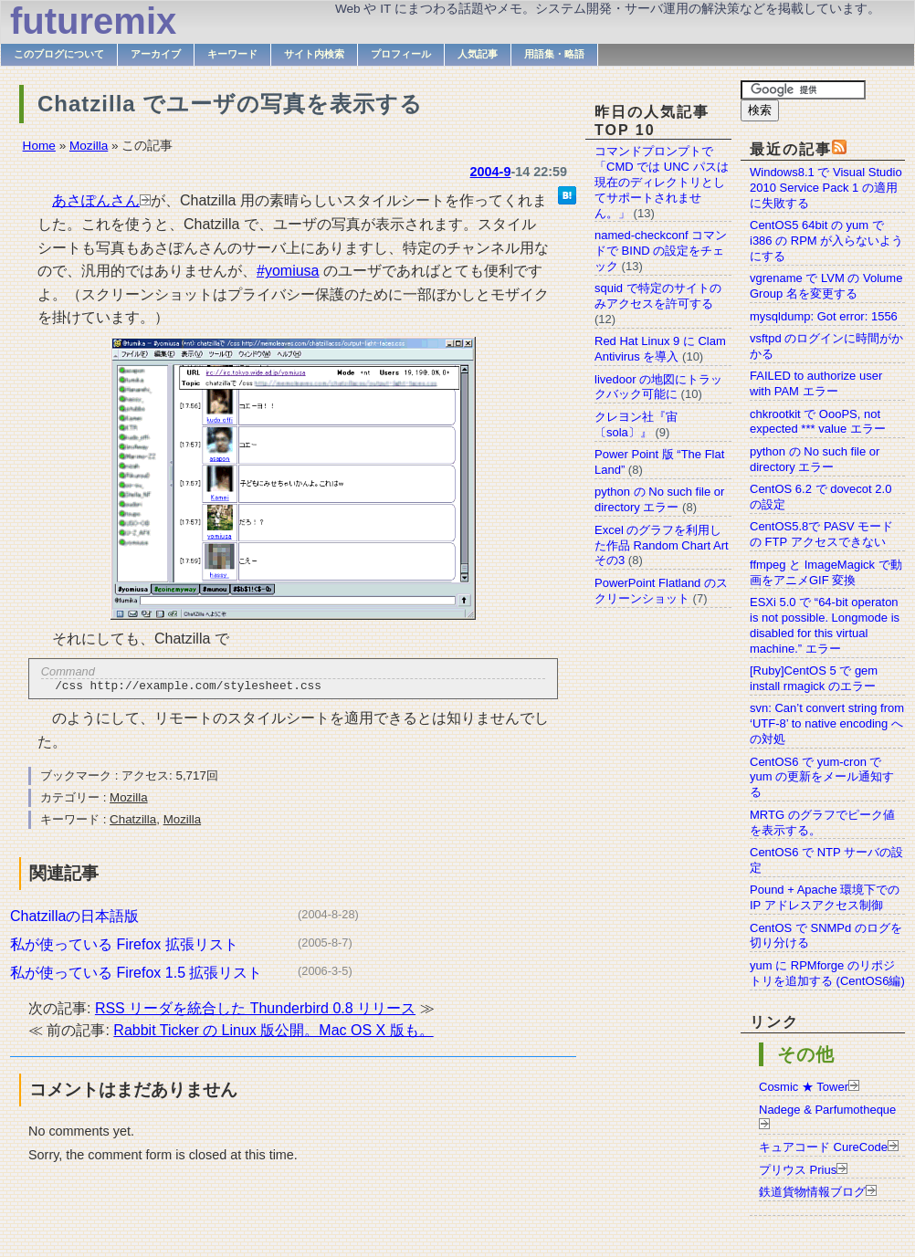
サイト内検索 (314, 53)
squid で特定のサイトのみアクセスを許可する (657, 295)
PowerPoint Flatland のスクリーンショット (661, 590)
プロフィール (401, 53)
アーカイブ (156, 53)
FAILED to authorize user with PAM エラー (816, 383)
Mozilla (88, 145)
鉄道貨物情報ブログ (812, 1192)
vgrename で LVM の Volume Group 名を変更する (826, 285)
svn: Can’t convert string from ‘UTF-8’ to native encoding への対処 (827, 723)
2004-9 (490, 171)
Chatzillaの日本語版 (74, 919)
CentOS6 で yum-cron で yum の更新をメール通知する (822, 777)
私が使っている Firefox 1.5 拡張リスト (136, 975)
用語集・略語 (554, 53)
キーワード (232, 53)
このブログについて (59, 53)
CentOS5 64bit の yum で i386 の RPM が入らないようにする (826, 240)
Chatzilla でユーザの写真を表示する (230, 103)
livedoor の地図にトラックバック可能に (658, 387)
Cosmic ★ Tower (803, 1087)
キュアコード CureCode (823, 1147)
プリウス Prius (797, 1170)
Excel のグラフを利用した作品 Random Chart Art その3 (661, 545)
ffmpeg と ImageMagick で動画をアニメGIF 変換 (826, 572)
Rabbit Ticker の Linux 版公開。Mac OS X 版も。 (273, 1033)
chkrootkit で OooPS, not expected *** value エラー (818, 421)
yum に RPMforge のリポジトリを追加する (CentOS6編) (827, 973)
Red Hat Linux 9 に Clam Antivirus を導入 (660, 348)
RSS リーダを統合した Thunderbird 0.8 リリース (255, 1011)
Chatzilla (133, 822)
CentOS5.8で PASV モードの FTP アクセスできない (821, 534)
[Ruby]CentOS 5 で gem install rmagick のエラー (814, 678)
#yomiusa (288, 270)
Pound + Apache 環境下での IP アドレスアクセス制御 (824, 897)
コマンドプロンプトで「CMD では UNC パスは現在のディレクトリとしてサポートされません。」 (661, 182)
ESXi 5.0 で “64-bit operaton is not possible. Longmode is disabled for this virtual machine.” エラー (824, 625)
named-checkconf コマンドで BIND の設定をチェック (660, 250)
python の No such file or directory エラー (814, 459)
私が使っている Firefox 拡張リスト (124, 947)
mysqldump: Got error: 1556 (824, 316)
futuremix (93, 21)
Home (39, 145)
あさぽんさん (96, 200)
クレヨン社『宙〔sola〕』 (636, 424)
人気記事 (478, 53)
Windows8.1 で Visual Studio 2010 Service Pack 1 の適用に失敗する (826, 187)
